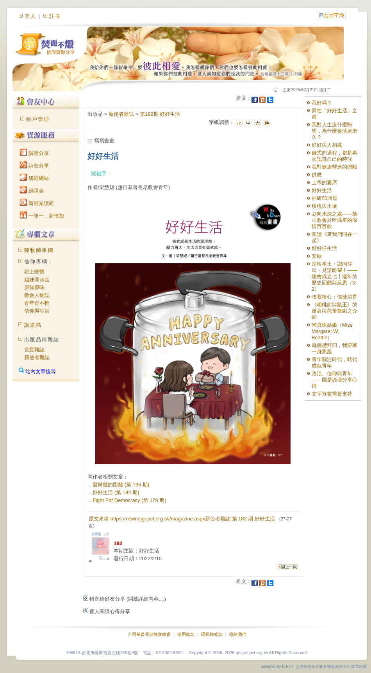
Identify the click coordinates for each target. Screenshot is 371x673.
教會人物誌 (37, 295)
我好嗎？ (322, 103)
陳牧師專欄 (39, 250)
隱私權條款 (212, 634)
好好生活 (322, 190)
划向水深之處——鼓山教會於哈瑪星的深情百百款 (334, 220)
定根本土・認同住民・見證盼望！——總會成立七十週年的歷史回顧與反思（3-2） (334, 276)
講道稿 (33, 325)
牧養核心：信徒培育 (334, 297)
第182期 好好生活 (160, 114)
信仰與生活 (37, 311)
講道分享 (34, 153)
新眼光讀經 (37, 203)
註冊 (55, 16)
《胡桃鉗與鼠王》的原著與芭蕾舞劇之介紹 (334, 311)
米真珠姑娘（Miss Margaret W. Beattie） (332, 331)
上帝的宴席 (324, 182)
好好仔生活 (324, 248)
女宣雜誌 (34, 350)
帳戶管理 (38, 119)
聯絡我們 (237, 634)
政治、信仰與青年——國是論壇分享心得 (334, 380)
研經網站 (34, 178)
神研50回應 (324, 198)
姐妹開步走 (37, 280)
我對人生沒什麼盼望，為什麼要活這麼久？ (334, 131)
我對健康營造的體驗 (334, 167)
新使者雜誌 (37, 357)
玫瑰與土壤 (324, 206)
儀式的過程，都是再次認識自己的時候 (334, 156)
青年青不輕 (37, 303)
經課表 (32, 191)
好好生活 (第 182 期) (116, 492)
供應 (317, 175)
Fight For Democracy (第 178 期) (129, 500)
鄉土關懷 (34, 272)
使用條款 (185, 634)
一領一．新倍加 (42, 216)
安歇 (317, 256)
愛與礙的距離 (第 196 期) (121, 485)
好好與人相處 (327, 145)
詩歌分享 (34, 166)
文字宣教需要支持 (332, 394)
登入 (30, 16)
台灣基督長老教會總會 (149, 634)
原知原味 (34, 287)
